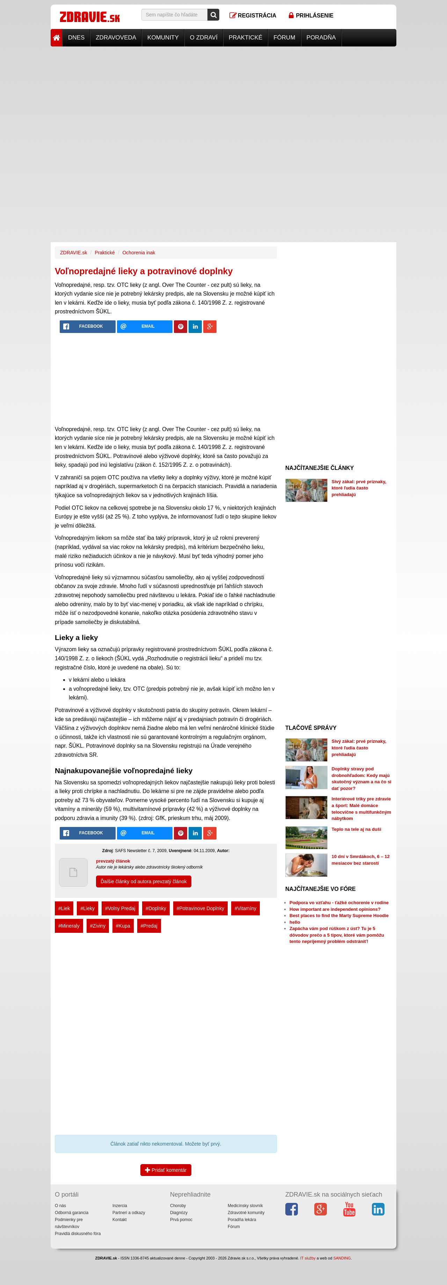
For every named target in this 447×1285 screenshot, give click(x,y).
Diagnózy (179, 1212)
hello (295, 922)
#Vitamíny (245, 908)
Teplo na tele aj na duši (356, 829)
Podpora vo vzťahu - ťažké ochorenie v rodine (339, 902)
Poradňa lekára (242, 1219)
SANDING (342, 1258)
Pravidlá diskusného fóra (78, 1233)
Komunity (163, 37)
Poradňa (321, 37)
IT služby (308, 1258)
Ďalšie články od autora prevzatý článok (144, 881)
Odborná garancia (71, 1212)
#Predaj (149, 926)
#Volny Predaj (120, 908)
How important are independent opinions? (335, 909)
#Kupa (123, 926)
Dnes (76, 37)
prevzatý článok (113, 861)
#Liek (64, 908)
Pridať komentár (165, 1170)
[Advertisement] (223, 95)
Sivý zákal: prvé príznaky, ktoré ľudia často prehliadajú (359, 488)
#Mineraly (69, 926)
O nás (60, 1205)
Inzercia (119, 1205)
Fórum (284, 37)
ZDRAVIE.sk (73, 252)
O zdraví (204, 37)
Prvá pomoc (181, 1219)
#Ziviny (97, 926)
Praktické (245, 37)
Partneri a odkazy (128, 1212)
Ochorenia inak (138, 252)
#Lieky (87, 908)
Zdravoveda (116, 37)
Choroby (178, 1205)
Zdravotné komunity (246, 1212)
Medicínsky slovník (245, 1205)
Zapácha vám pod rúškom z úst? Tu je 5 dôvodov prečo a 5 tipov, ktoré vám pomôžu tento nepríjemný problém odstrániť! (337, 935)
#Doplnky (156, 908)
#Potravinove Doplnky (200, 908)
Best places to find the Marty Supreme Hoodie (339, 915)
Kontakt (119, 1219)
